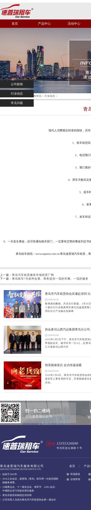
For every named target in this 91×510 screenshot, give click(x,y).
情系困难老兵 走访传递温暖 (63, 365)
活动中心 (74, 23)
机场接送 (75, 474)
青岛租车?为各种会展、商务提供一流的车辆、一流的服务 (50, 278)
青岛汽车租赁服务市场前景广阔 (33, 274)
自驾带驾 (75, 479)
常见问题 (17, 102)
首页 (15, 23)
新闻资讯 (36, 96)
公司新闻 (17, 84)
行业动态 (50, 96)
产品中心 (44, 23)
